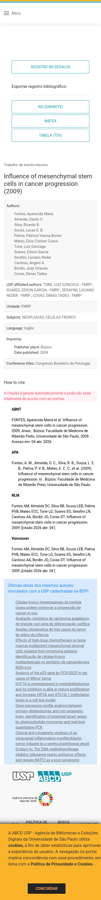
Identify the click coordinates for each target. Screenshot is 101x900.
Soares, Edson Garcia (31, 252)
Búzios (46, 347)
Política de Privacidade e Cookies (62, 864)
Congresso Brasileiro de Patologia (62, 363)
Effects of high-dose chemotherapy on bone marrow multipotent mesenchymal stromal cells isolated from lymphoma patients (51, 645)
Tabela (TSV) (50, 135)
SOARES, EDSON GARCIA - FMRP (33, 290)
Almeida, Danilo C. (29, 219)
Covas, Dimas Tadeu (30, 274)
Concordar (46, 889)
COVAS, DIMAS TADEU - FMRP (57, 295)
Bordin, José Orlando (31, 268)
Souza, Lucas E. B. (29, 230)
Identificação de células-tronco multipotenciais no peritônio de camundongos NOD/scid (52, 662)
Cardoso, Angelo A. (29, 263)
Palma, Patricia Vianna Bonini (37, 236)
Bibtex (50, 121)
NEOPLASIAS (33, 317)
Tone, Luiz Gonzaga (30, 246)
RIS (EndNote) (50, 107)
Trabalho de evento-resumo (26, 165)
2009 (44, 352)
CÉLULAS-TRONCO (60, 317)
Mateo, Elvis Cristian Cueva (36, 241)
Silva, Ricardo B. (27, 225)
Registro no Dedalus (50, 67)
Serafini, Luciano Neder (32, 257)
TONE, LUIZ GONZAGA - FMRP (67, 285)
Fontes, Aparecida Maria (33, 214)
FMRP (26, 306)
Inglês (29, 328)
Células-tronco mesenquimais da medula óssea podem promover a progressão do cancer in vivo (48, 607)
